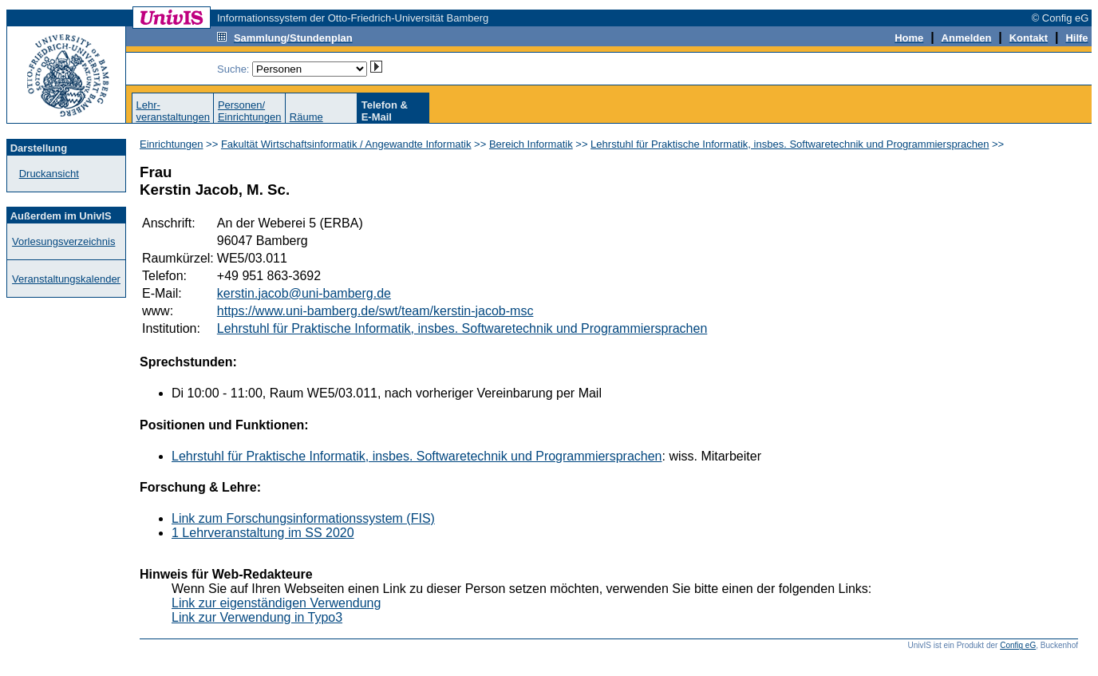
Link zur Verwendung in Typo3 (257, 617)
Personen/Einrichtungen (250, 111)
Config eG (1018, 645)
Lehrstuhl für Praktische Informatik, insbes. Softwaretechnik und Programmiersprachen (789, 144)
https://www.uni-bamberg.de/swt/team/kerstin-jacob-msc (375, 311)
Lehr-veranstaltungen (173, 111)
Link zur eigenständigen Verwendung (276, 603)
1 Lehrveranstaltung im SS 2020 (263, 533)
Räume (306, 117)
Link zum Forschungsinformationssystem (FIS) (303, 518)
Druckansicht (49, 174)
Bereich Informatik (531, 144)
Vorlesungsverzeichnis (63, 241)
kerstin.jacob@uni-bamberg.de (304, 293)
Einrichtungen (171, 144)
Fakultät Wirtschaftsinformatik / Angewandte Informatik (346, 144)
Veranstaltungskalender (66, 279)
